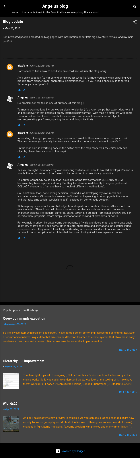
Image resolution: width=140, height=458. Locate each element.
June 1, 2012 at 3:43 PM (42, 65)
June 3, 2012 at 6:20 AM (42, 132)
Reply (21, 89)
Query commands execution (24, 318)
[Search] (135, 7)
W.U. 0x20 (10, 403)
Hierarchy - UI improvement (23, 361)
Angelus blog (55, 6)
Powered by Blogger (70, 451)
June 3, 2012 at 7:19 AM (42, 164)
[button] (135, 22)
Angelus (23, 97)
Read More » (128, 349)
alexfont (23, 65)
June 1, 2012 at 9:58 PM (42, 97)
